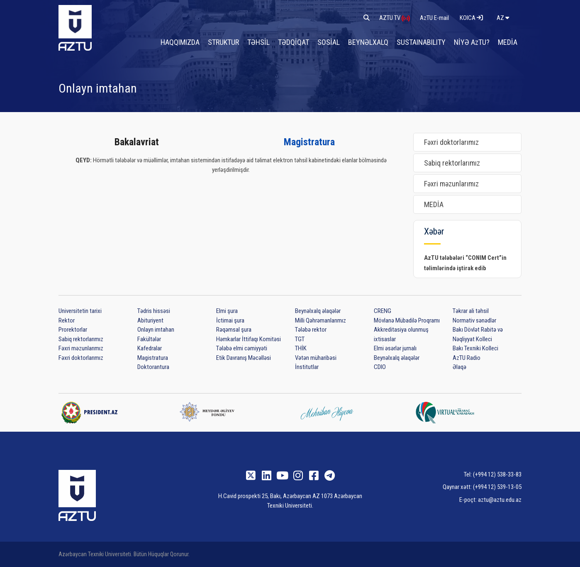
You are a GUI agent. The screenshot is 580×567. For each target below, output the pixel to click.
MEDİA (507, 42)
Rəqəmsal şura (233, 329)
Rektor (66, 320)
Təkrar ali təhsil (471, 311)
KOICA (471, 18)
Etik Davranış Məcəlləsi (243, 358)
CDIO (380, 367)
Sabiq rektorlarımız (452, 163)
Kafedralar (149, 348)
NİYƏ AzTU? (472, 42)
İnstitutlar (307, 367)
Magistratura (309, 142)
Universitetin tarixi (80, 311)
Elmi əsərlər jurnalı (395, 348)
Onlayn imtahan (155, 329)
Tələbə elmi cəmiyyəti (241, 348)
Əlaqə (459, 367)
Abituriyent (150, 320)
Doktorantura (153, 367)
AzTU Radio (466, 358)
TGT (300, 339)
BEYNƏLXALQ (368, 42)
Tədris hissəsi (153, 311)
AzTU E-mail (435, 18)
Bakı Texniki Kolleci (475, 348)
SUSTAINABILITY (421, 42)
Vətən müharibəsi (315, 358)
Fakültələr (149, 339)
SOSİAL (328, 42)
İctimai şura (230, 320)
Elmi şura (227, 311)
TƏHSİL (258, 42)
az (503, 18)
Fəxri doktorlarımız (451, 142)
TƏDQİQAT (293, 42)
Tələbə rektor (311, 329)
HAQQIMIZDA (180, 42)
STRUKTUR (223, 42)
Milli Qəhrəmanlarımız (320, 320)
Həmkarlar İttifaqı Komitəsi (248, 339)
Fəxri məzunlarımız (451, 183)
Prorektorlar (72, 329)
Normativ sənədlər (474, 320)
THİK (301, 348)
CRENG (382, 311)
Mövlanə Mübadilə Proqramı (407, 320)
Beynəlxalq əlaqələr (318, 311)
